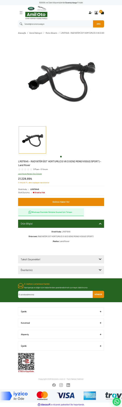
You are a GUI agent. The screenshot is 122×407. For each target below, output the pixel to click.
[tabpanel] (32, 140)
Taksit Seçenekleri (30, 259)
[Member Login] (96, 12)
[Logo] (36, 12)
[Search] (61, 23)
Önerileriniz (27, 270)
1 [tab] (61, 156)
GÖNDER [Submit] (98, 294)
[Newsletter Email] (61, 294)
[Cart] (102, 12)
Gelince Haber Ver (61, 201)
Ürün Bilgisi (27, 223)
